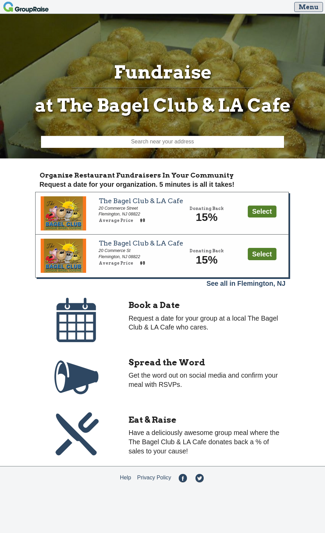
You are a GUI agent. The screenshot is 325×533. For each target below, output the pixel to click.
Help (125, 477)
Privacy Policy (154, 477)
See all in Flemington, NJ (245, 283)
